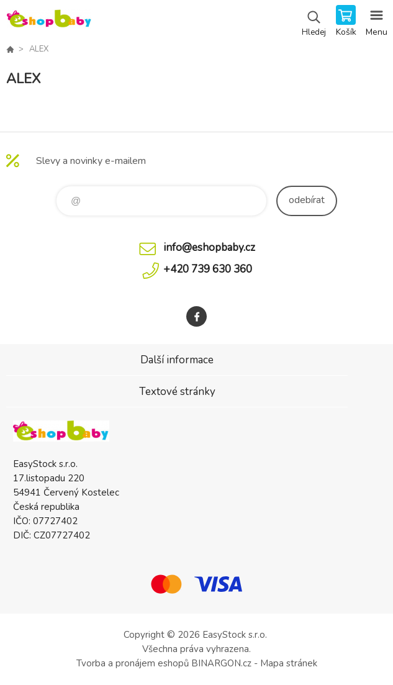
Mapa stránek (288, 663)
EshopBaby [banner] (48, 21)
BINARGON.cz (221, 663)
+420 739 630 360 (207, 269)
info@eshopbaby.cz (209, 247)
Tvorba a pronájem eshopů (132, 663)
